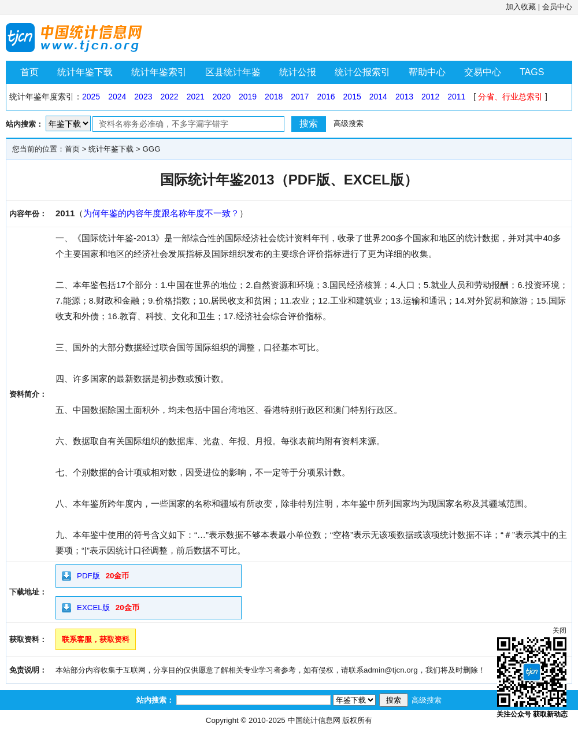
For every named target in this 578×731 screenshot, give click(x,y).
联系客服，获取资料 (95, 639)
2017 (300, 96)
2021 (196, 96)
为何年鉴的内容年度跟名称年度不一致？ (161, 213)
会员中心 (557, 6)
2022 (169, 96)
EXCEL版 (93, 607)
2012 (430, 96)
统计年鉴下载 (85, 72)
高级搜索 (349, 123)
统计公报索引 (362, 72)
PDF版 (88, 575)
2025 (91, 96)
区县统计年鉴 (233, 72)
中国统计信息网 (314, 720)
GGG (151, 149)
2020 (222, 96)
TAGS (532, 72)
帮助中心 (427, 72)
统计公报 (297, 72)
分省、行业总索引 (510, 96)
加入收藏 (521, 6)
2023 (143, 96)
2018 (274, 96)
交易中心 (482, 72)
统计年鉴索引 (159, 72)
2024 (117, 96)
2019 (248, 96)
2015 (352, 96)
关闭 (559, 630)
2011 (456, 96)
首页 (29, 72)
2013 (404, 96)
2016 (326, 96)
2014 (378, 96)
